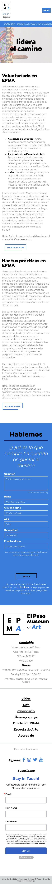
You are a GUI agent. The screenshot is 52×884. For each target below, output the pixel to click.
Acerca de (26, 735)
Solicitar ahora (15, 247)
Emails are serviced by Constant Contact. (30, 843)
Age (6, 518)
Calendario (26, 711)
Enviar (26, 576)
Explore (24, 587)
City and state (12, 507)
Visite (26, 699)
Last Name (11, 821)
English (5, 14)
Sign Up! (26, 851)
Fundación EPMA (26, 723)
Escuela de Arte (26, 729)
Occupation (11, 530)
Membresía (9, 24)
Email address (12, 541)
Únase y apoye (26, 717)
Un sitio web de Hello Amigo (33, 880)
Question (9, 473)
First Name (11, 808)
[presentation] (23, 565)
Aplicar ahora (12, 406)
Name (7, 496)
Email (8, 794)
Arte (26, 705)
